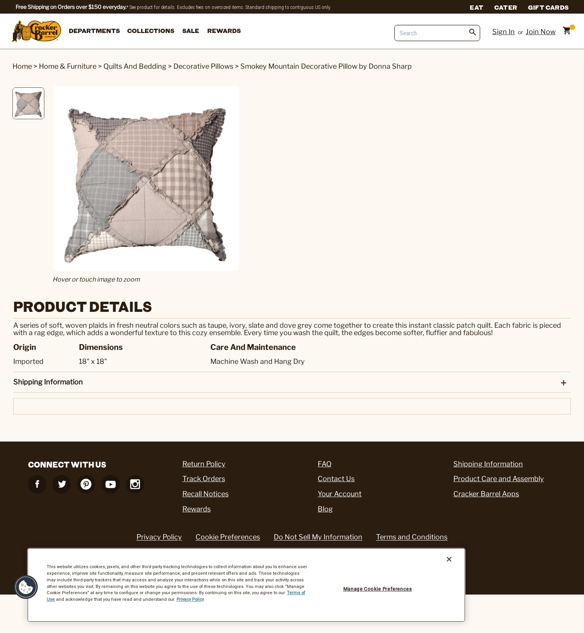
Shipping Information (488, 464)
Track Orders (203, 479)
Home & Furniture (67, 66)
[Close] (449, 559)
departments (94, 30)
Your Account (340, 494)
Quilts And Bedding (134, 66)
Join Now (541, 32)
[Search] (437, 33)
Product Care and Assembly (498, 479)
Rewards (224, 30)
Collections (150, 30)
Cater (505, 7)
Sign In (503, 32)
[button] (26, 587)
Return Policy (204, 464)
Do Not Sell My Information (318, 537)
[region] (246, 585)
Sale (190, 30)
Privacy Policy (159, 537)
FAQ (325, 464)
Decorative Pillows (203, 66)
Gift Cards (548, 7)
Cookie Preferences (228, 537)
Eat (476, 7)
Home (22, 66)
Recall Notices (205, 494)
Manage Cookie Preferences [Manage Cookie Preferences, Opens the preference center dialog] (377, 589)
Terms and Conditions (412, 537)
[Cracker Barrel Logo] (36, 32)
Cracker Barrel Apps (486, 494)
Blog (325, 509)
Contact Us (336, 479)
